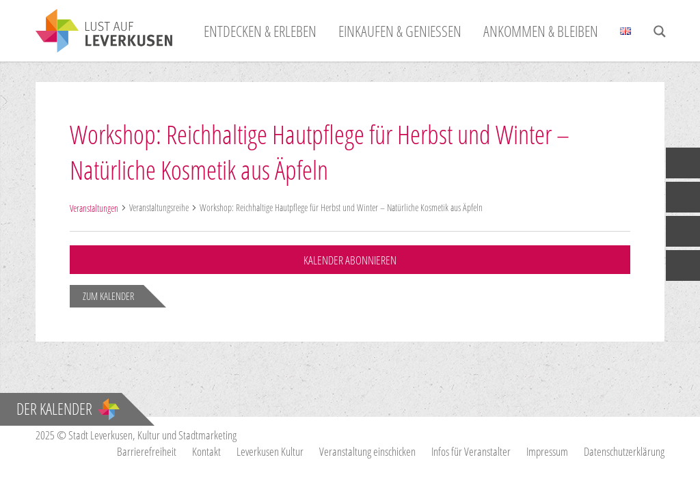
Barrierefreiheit (146, 451)
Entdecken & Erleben (260, 30)
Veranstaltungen (94, 208)
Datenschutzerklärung (624, 451)
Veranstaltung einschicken (367, 451)
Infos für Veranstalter (471, 451)
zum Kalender (108, 296)
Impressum (547, 451)
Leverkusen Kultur (270, 451)
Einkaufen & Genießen (399, 30)
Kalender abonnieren (350, 260)
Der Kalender (68, 409)
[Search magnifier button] (660, 31)
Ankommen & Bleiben (540, 30)
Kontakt (206, 451)
